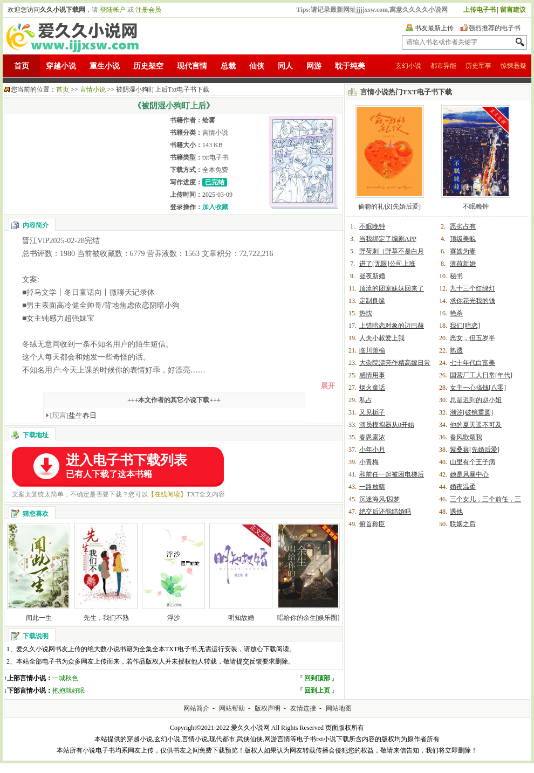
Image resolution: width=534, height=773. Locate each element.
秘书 (456, 276)
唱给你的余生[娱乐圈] (308, 618)
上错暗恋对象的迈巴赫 (391, 325)
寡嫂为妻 (463, 251)
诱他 (456, 511)
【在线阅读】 (167, 494)
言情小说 (93, 89)
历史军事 (478, 66)
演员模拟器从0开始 (386, 425)
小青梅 (369, 462)
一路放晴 (372, 487)
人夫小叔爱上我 (382, 338)
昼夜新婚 (372, 276)
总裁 (228, 66)
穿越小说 (61, 66)
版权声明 (267, 708)
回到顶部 (317, 678)
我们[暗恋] (465, 325)
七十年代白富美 (472, 363)
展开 (328, 386)
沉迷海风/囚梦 (379, 499)
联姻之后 (463, 524)
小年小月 (372, 449)
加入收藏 (215, 207)
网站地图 (339, 708)
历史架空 (148, 66)
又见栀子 (372, 412)
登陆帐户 (113, 9)
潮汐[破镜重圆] (471, 412)
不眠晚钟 (476, 206)
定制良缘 (372, 301)
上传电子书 (479, 9)
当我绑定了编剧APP (387, 239)
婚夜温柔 (463, 487)
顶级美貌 (463, 239)
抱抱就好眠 (68, 690)
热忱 (365, 313)
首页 (21, 66)
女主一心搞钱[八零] (478, 387)
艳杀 (456, 313)
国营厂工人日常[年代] (481, 375)
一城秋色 (65, 678)
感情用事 (372, 375)
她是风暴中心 (469, 474)
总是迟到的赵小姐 (476, 400)
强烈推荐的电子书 (495, 28)
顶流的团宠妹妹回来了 (391, 288)
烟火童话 (372, 387)
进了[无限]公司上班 (387, 263)
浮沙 (173, 618)
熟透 (456, 350)
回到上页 (317, 690)
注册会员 (148, 9)
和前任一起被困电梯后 (391, 474)
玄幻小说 (408, 66)
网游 (313, 66)
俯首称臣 (372, 524)
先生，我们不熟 (106, 618)
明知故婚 (241, 618)
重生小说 (105, 66)
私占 (365, 400)
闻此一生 (39, 618)
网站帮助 (232, 708)
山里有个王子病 (472, 462)
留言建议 (513, 9)
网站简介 (196, 708)
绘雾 (208, 120)
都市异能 (443, 66)
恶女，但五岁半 (472, 338)
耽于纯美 (350, 66)
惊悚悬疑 (513, 66)
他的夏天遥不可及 (476, 425)
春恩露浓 (372, 437)
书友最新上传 (434, 28)
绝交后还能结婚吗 (385, 511)
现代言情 (192, 66)
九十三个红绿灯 (472, 288)
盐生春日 (73, 415)
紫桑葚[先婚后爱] (474, 449)
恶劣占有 (463, 226)
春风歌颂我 (466, 437)
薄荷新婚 (463, 263)
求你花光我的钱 (472, 301)
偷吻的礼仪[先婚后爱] (389, 206)
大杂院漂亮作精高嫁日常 (394, 363)
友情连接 (303, 708)
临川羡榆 (372, 350)
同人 (285, 66)
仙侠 (256, 66)
